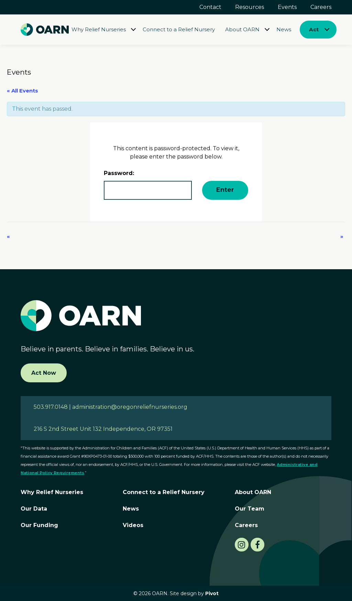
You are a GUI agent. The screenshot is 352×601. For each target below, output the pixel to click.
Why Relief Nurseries (99, 29)
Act (314, 29)
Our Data (34, 508)
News (283, 29)
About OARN (242, 29)
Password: (148, 185)
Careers (320, 7)
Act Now (43, 373)
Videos (133, 525)
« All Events (22, 90)
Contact (210, 7)
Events (287, 7)
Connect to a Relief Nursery (179, 29)
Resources (249, 7)
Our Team (249, 508)
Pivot (212, 593)
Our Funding (39, 525)
